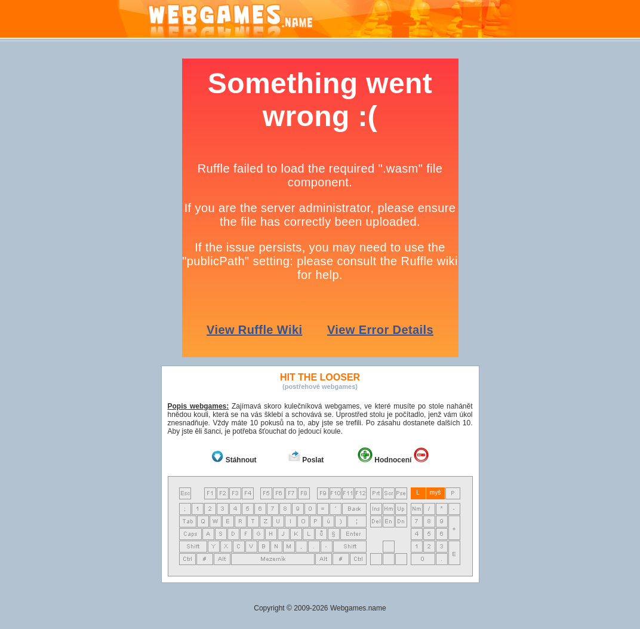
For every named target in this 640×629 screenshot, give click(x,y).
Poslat (313, 460)
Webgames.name (358, 608)
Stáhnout (241, 460)
